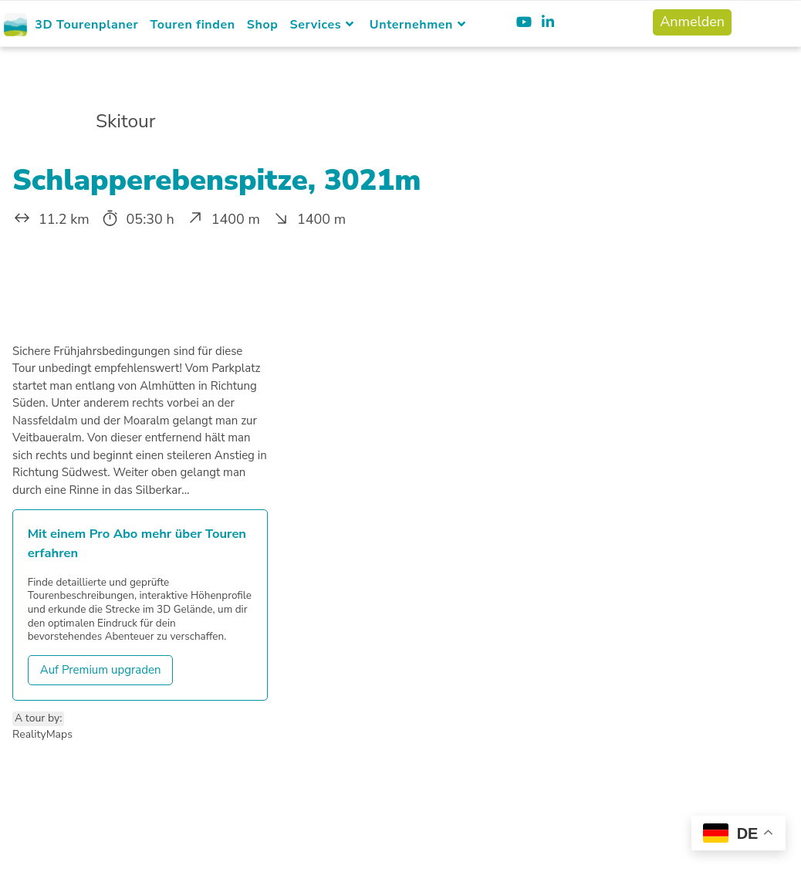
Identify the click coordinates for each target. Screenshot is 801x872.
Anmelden (692, 21)
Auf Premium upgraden (100, 670)
